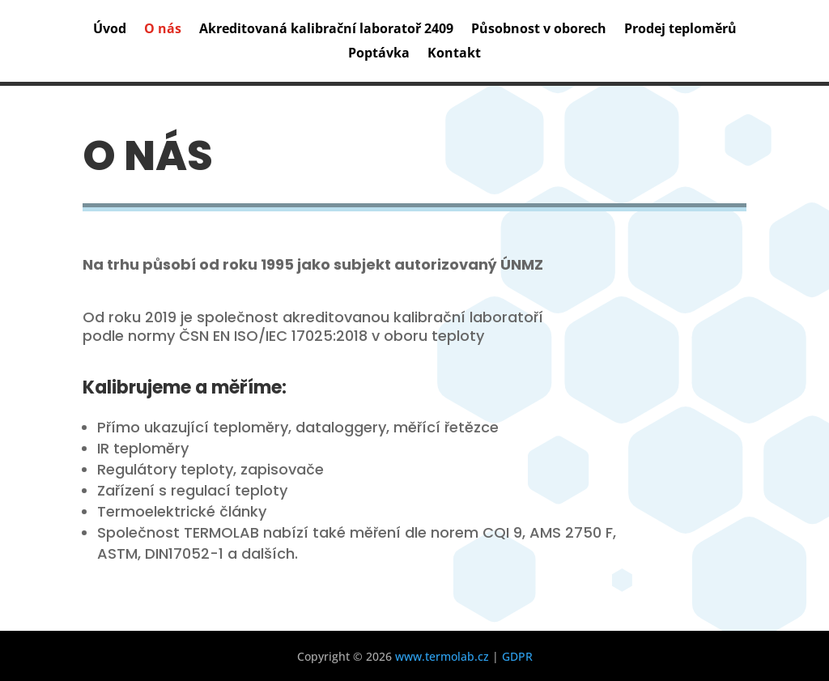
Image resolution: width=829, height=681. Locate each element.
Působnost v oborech (538, 30)
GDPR (517, 656)
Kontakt (454, 54)
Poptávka (379, 54)
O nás (162, 30)
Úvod (109, 30)
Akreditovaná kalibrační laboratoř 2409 (326, 30)
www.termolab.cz (442, 656)
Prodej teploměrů (680, 30)
